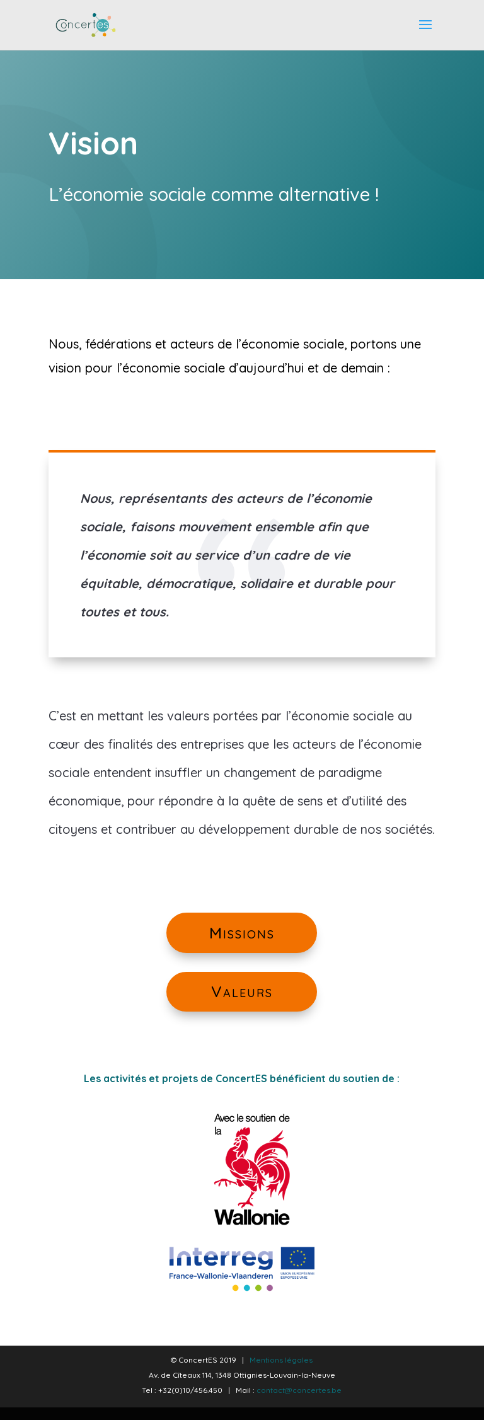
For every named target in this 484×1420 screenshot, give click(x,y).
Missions (242, 944)
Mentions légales (281, 1360)
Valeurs (242, 1003)
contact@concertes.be (299, 1390)
